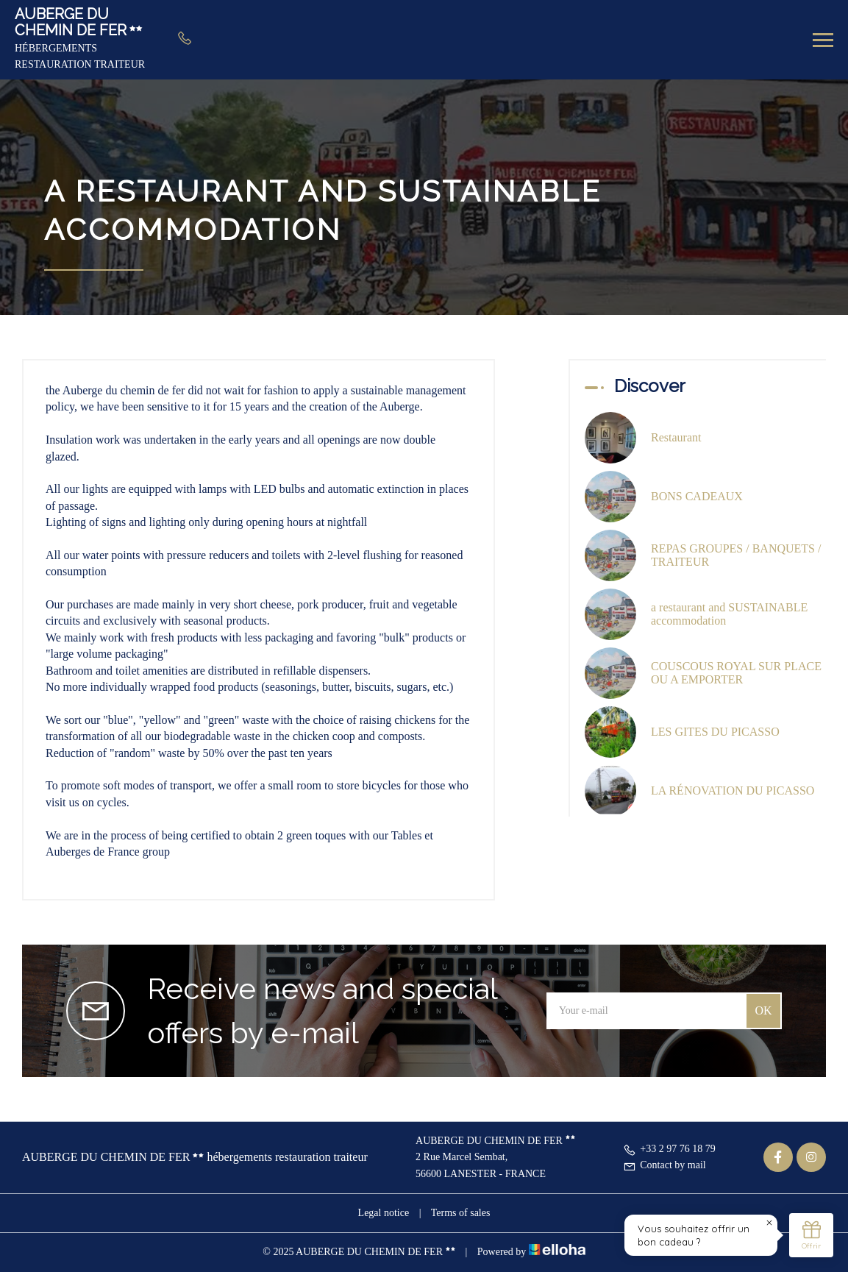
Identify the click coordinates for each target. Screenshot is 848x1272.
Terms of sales (461, 1212)
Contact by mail (664, 1164)
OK (763, 1010)
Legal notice (384, 1212)
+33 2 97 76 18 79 (669, 1148)
